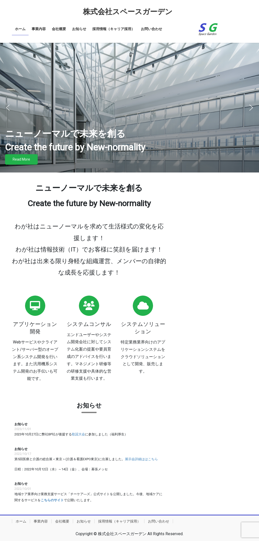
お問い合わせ (158, 521)
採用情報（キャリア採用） (119, 521)
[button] (8, 108)
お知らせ (84, 521)
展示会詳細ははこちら (141, 459)
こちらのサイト (52, 500)
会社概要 (62, 521)
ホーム (21, 521)
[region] (129, 107)
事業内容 (41, 521)
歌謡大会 (78, 434)
